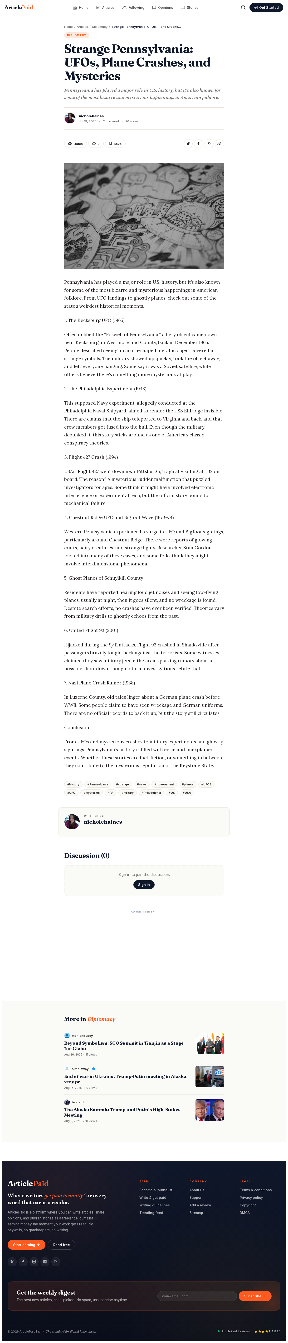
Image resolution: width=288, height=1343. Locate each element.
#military (128, 792)
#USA (187, 792)
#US (172, 792)
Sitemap (196, 1213)
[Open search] (243, 7)
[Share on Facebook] (198, 143)
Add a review (200, 1205)
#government (164, 784)
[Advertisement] (144, 948)
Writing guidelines (154, 1205)
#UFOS (206, 784)
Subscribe (255, 1296)
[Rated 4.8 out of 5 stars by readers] (267, 1331)
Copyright (248, 1205)
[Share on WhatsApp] (209, 143)
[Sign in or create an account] (266, 7)
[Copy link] (219, 143)
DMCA (245, 1213)
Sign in (144, 885)
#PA (110, 792)
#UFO (71, 792)
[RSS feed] (55, 1261)
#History (73, 784)
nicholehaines (103, 821)
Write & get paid (152, 1197)
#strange (122, 784)
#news (141, 784)
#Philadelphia (151, 792)
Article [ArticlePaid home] (19, 7)
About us (197, 1190)
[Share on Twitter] (188, 143)
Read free (61, 1245)
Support (196, 1197)
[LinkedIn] (44, 1261)
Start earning (26, 1245)
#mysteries (91, 792)
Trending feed (151, 1213)
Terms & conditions (256, 1190)
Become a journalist (155, 1190)
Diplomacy (77, 35)
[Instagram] (34, 1261)
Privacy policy (251, 1197)
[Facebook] (23, 1261)
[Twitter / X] (12, 1261)
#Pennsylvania (98, 784)
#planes (187, 784)
